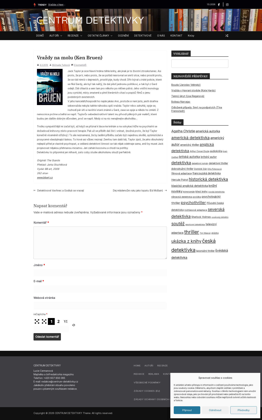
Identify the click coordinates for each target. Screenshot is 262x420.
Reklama (153, 374)
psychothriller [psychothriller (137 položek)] (193, 202)
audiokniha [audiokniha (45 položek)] (216, 151)
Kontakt (168, 374)
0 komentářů (78, 65)
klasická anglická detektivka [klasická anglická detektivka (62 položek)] (189, 185)
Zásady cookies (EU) (147, 390)
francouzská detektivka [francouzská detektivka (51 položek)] (206, 173)
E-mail (39, 281)
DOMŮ (40, 35)
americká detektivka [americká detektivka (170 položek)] (190, 137)
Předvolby (244, 410)
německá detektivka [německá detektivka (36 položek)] (181, 197)
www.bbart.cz (45, 177)
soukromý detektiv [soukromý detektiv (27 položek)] (220, 217)
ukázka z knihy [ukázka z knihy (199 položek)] (186, 241)
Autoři (149, 365)
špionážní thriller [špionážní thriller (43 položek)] (205, 250)
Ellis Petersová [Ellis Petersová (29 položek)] (215, 169)
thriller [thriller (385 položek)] (191, 232)
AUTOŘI (54, 35)
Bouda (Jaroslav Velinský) (186, 84)
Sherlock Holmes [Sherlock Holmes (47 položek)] (201, 216)
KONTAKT (177, 35)
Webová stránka (44, 298)
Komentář (41, 222)
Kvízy (191, 35)
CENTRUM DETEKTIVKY (90, 20)
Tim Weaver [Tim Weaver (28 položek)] (205, 233)
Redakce (139, 374)
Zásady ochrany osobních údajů (156, 399)
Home (137, 365)
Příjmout (187, 410)
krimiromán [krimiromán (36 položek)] (189, 191)
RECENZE (73, 35)
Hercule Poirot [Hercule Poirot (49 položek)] (179, 179)
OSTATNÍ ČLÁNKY (98, 35)
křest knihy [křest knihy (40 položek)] (201, 191)
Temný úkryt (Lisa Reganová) (187, 96)
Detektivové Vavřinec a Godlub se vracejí (59, 190)
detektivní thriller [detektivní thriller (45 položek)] (218, 163)
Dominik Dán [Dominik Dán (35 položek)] (200, 169)
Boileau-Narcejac (180, 101)
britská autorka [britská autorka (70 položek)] (189, 157)
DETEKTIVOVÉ (143, 35)
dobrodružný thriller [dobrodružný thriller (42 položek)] (182, 168)
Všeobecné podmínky (147, 382)
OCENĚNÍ (123, 35)
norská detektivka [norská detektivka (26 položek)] (216, 192)
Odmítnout (215, 410)
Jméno (39, 265)
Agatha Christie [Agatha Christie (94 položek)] (183, 131)
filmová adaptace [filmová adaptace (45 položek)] (181, 173)
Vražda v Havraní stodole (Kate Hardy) (56, 4)
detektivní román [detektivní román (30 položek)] (200, 163)
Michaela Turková (61, 65)
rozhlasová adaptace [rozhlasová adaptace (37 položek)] (195, 210)
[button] (60, 35)
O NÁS (161, 35)
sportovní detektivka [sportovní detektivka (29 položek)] (195, 224)
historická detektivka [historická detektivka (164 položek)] (208, 179)
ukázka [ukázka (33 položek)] (215, 233)
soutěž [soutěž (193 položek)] (178, 223)
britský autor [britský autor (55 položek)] (209, 157)
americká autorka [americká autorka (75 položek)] (208, 131)
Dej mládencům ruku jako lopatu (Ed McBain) (140, 190)
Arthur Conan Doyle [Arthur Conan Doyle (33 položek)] (199, 151)
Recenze (162, 365)
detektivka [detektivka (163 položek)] (181, 162)
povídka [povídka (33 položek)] (197, 197)
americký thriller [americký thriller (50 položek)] (189, 144)
